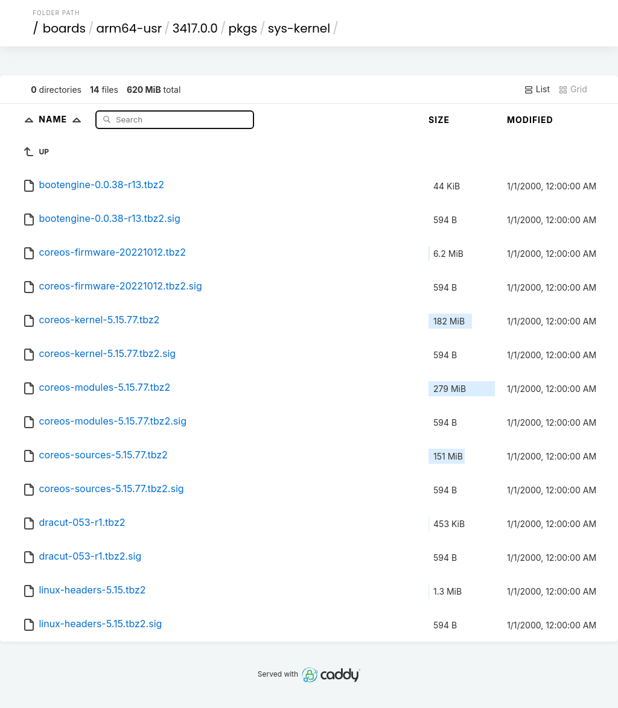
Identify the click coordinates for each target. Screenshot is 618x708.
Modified (530, 120)
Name (62, 119)
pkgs (242, 28)
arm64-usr (129, 28)
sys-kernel (299, 28)
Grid (572, 89)
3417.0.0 (195, 28)
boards (64, 28)
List (537, 89)
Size (439, 120)
